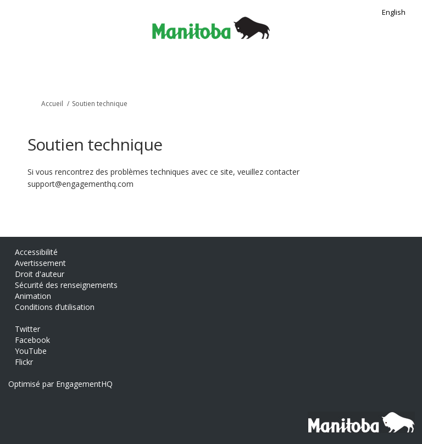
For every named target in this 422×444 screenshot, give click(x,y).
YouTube (31, 351)
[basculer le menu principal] (407, 70)
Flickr (24, 362)
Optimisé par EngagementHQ (60, 384)
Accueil (52, 103)
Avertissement (40, 263)
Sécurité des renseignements (66, 285)
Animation (33, 296)
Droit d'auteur (39, 274)
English (394, 12)
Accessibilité (36, 252)
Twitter (27, 329)
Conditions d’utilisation (55, 307)
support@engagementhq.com (80, 184)
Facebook (32, 340)
